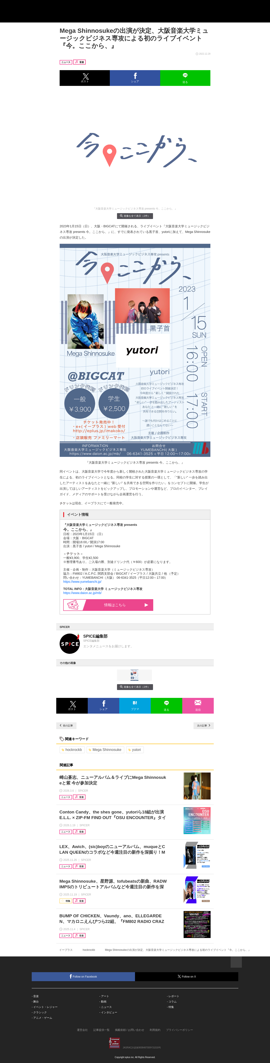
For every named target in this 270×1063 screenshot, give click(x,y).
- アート (104, 996)
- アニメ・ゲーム (42, 1017)
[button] (85, 78)
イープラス (66, 949)
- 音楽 (35, 996)
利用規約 (155, 1030)
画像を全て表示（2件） (135, 215)
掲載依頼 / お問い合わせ (129, 1030)
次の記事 (203, 725)
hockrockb (72, 750)
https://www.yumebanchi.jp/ (82, 581)
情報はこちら (119, 605)
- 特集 (170, 1007)
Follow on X (186, 976)
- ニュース (105, 1007)
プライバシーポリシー (179, 1030)
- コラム (172, 1001)
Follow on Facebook (83, 976)
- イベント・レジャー (45, 1007)
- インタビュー (108, 1012)
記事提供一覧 (101, 1030)
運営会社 (82, 1030)
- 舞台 (35, 1001)
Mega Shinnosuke (105, 750)
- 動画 (102, 1001)
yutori (134, 750)
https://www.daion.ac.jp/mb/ (82, 593)
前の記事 (66, 725)
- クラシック (39, 1012)
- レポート (173, 996)
